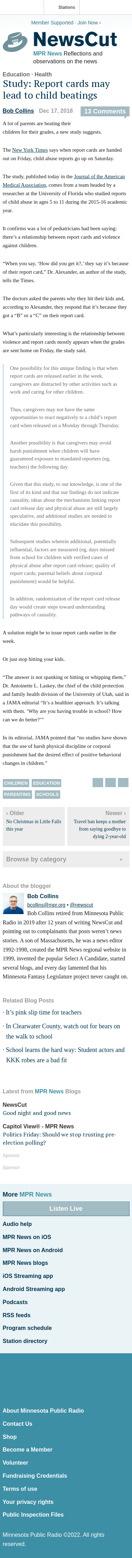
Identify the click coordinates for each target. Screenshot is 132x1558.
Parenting (17, 794)
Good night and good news (37, 1113)
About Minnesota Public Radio (43, 1411)
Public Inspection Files (33, 1515)
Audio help (17, 1224)
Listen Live (65, 1208)
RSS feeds (17, 1315)
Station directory (25, 1341)
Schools (47, 794)
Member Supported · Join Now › (66, 22)
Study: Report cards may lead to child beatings (56, 89)
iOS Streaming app (28, 1276)
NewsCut (15, 1105)
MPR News (47, 54)
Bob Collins (18, 111)
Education (16, 74)
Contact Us (17, 1424)
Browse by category (36, 859)
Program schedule (27, 1328)
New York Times (30, 150)
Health (43, 74)
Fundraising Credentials (35, 1476)
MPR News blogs (25, 1263)
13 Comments (105, 111)
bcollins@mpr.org (46, 905)
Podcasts (15, 1302)
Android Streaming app (34, 1289)
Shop (10, 1437)
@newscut (81, 905)
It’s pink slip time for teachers (44, 1012)
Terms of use (20, 1489)
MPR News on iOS (27, 1237)
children (16, 783)
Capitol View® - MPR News (38, 1126)
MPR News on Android (33, 1250)
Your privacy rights (28, 1502)
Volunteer (16, 1463)
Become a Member (27, 1450)
